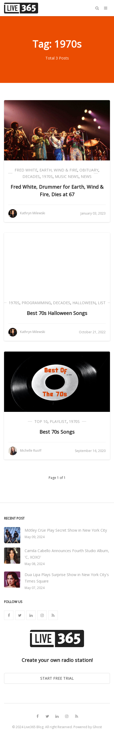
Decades (31, 176)
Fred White (26, 170)
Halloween (84, 302)
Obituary (88, 170)
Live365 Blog (33, 727)
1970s (47, 176)
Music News (67, 176)
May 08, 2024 (35, 564)
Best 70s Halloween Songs (57, 313)
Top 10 (41, 421)
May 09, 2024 (35, 537)
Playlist (58, 421)
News (86, 176)
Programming (36, 302)
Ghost (97, 727)
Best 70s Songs (57, 432)
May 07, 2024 (35, 587)
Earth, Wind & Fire (58, 170)
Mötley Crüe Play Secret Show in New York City (66, 530)
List (102, 302)
